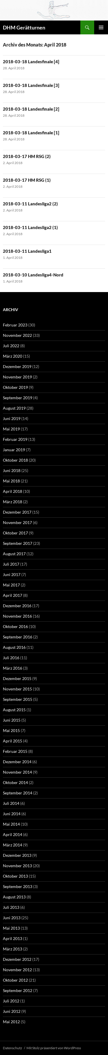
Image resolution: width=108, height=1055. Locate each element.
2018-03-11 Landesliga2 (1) (30, 227)
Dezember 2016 (17, 605)
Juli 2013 (11, 907)
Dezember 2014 (17, 761)
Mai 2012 (11, 1021)
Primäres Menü (101, 27)
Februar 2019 (15, 439)
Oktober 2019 (15, 387)
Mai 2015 (11, 730)
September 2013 (17, 886)
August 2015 (14, 709)
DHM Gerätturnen (24, 27)
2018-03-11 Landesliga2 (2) (30, 203)
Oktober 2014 (15, 782)
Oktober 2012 (15, 980)
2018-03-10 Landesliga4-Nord (33, 274)
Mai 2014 (11, 824)
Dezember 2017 (17, 512)
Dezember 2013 (17, 855)
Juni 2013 (11, 917)
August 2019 (14, 408)
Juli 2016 (11, 657)
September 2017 (17, 543)
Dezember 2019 (17, 366)
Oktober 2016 (15, 626)
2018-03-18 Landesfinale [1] (31, 132)
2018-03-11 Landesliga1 (27, 251)
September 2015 (17, 699)
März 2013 (12, 948)
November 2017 (17, 522)
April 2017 (12, 595)
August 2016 (14, 647)
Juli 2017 (11, 564)
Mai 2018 (11, 480)
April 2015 (12, 740)
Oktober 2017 (15, 532)
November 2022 (17, 335)
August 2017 (14, 553)
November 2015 (17, 688)
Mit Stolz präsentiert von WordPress (53, 1048)
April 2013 (12, 938)
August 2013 (14, 896)
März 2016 (12, 668)
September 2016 (17, 636)
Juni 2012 (11, 1011)
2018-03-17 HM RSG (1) (27, 180)
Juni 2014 (11, 813)
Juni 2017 (11, 574)
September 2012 (17, 990)
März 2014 (12, 844)
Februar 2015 (15, 751)
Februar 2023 (15, 324)
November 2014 (17, 772)
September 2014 (17, 792)
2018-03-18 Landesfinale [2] (31, 109)
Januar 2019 (14, 449)
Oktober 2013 (15, 876)
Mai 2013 (11, 928)
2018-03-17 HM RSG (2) (27, 156)
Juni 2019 (11, 418)
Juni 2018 (11, 470)
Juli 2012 (11, 1000)
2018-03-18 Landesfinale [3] (31, 85)
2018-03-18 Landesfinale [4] (31, 61)
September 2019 (17, 397)
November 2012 (17, 969)
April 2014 (12, 834)
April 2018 (12, 491)
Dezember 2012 (17, 959)
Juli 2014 (11, 803)
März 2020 (12, 356)
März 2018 (12, 501)
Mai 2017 (11, 584)
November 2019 (17, 376)
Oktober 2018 (15, 460)
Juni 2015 (11, 720)
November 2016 (17, 616)
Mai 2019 (11, 428)
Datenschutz (12, 1048)
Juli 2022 (11, 345)
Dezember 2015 (17, 678)
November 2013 (17, 865)
